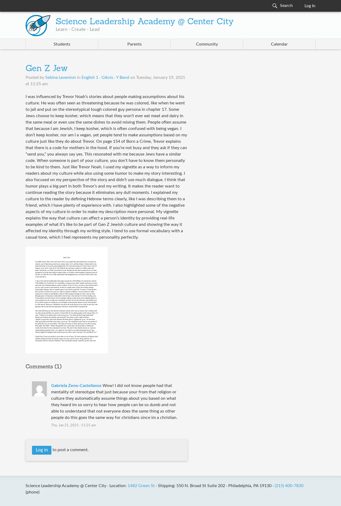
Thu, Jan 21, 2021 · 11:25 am (73, 425)
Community (207, 44)
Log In (310, 6)
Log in (42, 450)
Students (62, 44)
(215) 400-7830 (289, 486)
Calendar (279, 44)
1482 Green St (141, 486)
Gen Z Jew (47, 69)
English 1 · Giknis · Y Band (105, 77)
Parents (134, 44)
